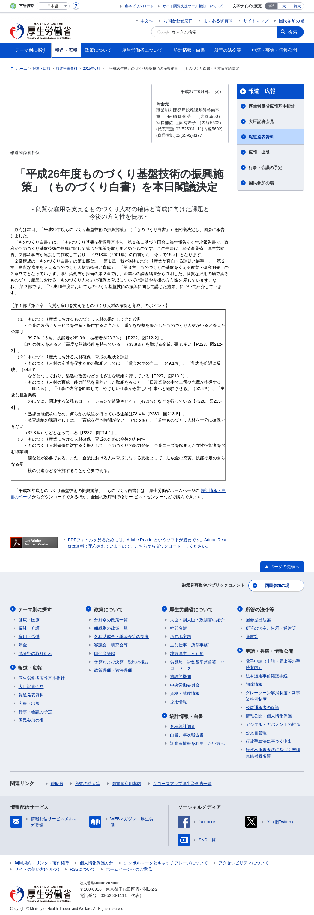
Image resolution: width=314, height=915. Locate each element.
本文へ (146, 21)
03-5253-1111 (114, 894)
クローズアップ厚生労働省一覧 (182, 782)
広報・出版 (259, 152)
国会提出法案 (258, 618)
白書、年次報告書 (187, 733)
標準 (271, 6)
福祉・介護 (29, 627)
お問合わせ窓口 (178, 21)
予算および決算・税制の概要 (121, 661)
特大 (297, 6)
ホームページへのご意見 (129, 867)
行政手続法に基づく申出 (269, 739)
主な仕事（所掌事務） (191, 644)
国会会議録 (104, 652)
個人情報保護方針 (96, 861)
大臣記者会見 (261, 121)
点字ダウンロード (139, 6)
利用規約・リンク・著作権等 (42, 861)
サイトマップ (255, 21)
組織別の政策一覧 (111, 627)
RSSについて (82, 867)
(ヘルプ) (216, 6)
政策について (108, 608)
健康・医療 (29, 618)
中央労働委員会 (184, 684)
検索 (293, 31)
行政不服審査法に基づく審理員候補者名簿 (273, 751)
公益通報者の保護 (262, 706)
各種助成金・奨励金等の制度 (121, 635)
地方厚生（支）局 (187, 652)
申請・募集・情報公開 (270, 649)
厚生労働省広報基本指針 (272, 106)
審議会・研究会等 (111, 644)
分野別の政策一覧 (111, 618)
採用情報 (178, 701)
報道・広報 (261, 91)
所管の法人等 (87, 782)
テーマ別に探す (35, 608)
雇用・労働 (29, 635)
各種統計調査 (182, 725)
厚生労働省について (191, 608)
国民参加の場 (291, 21)
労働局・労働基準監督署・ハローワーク (197, 664)
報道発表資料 (261, 136)
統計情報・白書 (187, 714)
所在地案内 (180, 635)
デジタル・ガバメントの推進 (273, 722)
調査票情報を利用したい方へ (197, 741)
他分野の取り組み (35, 652)
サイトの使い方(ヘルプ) (37, 867)
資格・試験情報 (184, 692)
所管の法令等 (260, 608)
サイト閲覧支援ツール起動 (184, 6)
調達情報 (254, 682)
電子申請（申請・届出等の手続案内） (273, 662)
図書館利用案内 (126, 782)
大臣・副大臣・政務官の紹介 (197, 618)
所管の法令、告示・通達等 (271, 627)
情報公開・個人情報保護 (269, 714)
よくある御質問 (218, 21)
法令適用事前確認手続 (267, 674)
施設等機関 (180, 675)
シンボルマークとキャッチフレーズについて (166, 861)
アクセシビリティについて (243, 861)
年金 (23, 644)
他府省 (57, 782)
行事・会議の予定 (265, 167)
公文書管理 (256, 731)
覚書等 (252, 635)
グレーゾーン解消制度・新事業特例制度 (273, 694)
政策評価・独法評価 (113, 669)
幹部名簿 (178, 627)
